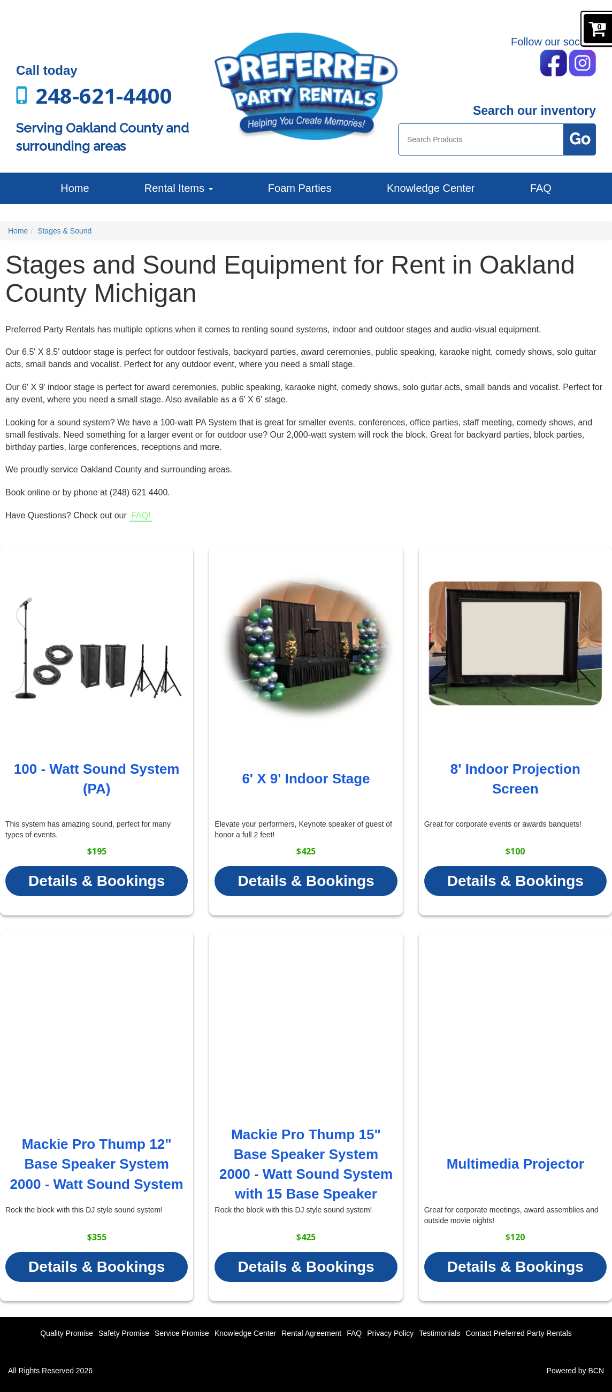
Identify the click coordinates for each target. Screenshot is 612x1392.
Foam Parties (300, 188)
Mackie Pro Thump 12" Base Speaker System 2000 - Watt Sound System (96, 1164)
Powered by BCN (575, 1370)
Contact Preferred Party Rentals (518, 1333)
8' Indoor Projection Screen (515, 779)
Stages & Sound (64, 231)
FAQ (541, 188)
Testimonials (439, 1333)
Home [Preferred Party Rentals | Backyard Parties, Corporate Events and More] (74, 188)
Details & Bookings (96, 881)
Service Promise (182, 1333)
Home (18, 231)
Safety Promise (123, 1333)
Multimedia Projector (515, 1164)
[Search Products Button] (580, 139)
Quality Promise (66, 1333)
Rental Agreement (311, 1333)
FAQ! (140, 515)
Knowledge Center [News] (431, 188)
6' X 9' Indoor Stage (306, 779)
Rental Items (178, 188)
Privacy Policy (390, 1333)
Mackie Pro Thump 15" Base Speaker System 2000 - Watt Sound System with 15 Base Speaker (306, 1164)
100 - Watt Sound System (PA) (97, 779)
